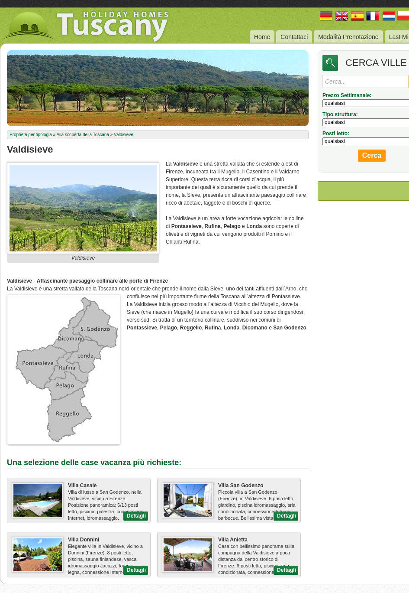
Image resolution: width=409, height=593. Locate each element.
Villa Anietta (233, 540)
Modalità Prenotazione (348, 36)
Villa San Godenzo (240, 485)
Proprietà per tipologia (31, 134)
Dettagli (136, 516)
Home (262, 36)
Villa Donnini (83, 540)
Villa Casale (82, 485)
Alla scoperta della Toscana (82, 134)
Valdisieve (123, 134)
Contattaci (294, 36)
